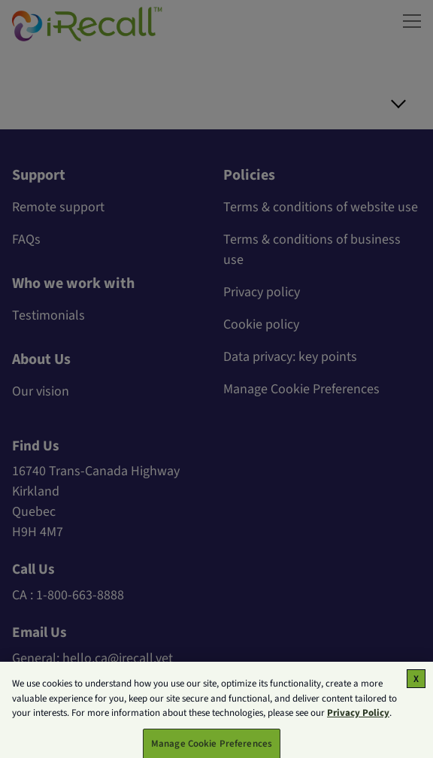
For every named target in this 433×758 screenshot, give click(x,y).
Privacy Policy (358, 719)
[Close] (416, 684)
